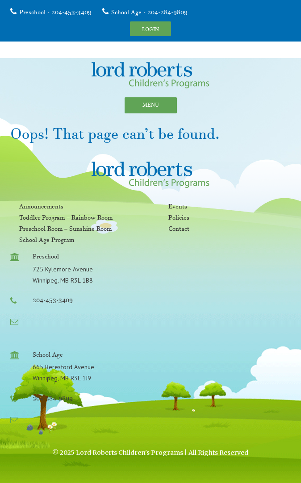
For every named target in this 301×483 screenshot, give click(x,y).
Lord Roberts (150, 75)
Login (150, 30)
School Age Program (46, 241)
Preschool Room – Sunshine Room (65, 230)
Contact (178, 230)
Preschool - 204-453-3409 (55, 13)
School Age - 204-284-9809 (149, 13)
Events (177, 207)
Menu (150, 106)
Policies (178, 219)
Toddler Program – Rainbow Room (66, 219)
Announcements (41, 207)
